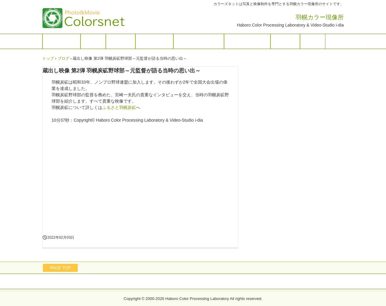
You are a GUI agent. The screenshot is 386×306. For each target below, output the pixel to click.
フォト (93, 41)
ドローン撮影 (154, 41)
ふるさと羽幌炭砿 (247, 41)
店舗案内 (285, 41)
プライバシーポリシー (208, 282)
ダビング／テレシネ (199, 41)
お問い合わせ (169, 282)
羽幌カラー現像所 (90, 18)
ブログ (312, 41)
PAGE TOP (60, 267)
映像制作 (120, 41)
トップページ (61, 41)
